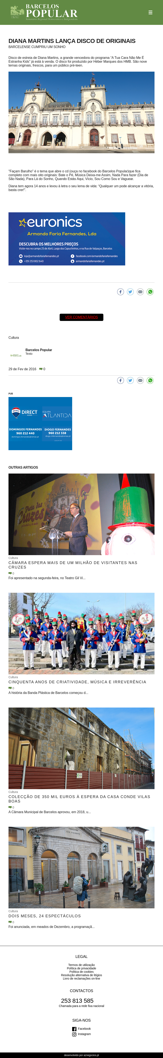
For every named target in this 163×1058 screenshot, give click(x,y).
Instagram (84, 1034)
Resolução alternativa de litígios (81, 975)
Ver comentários (81, 317)
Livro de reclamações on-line (81, 978)
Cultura (13, 558)
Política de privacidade (81, 968)
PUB (10, 394)
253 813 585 (77, 1000)
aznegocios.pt (91, 1055)
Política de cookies (81, 971)
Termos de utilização (81, 965)
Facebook (84, 1028)
